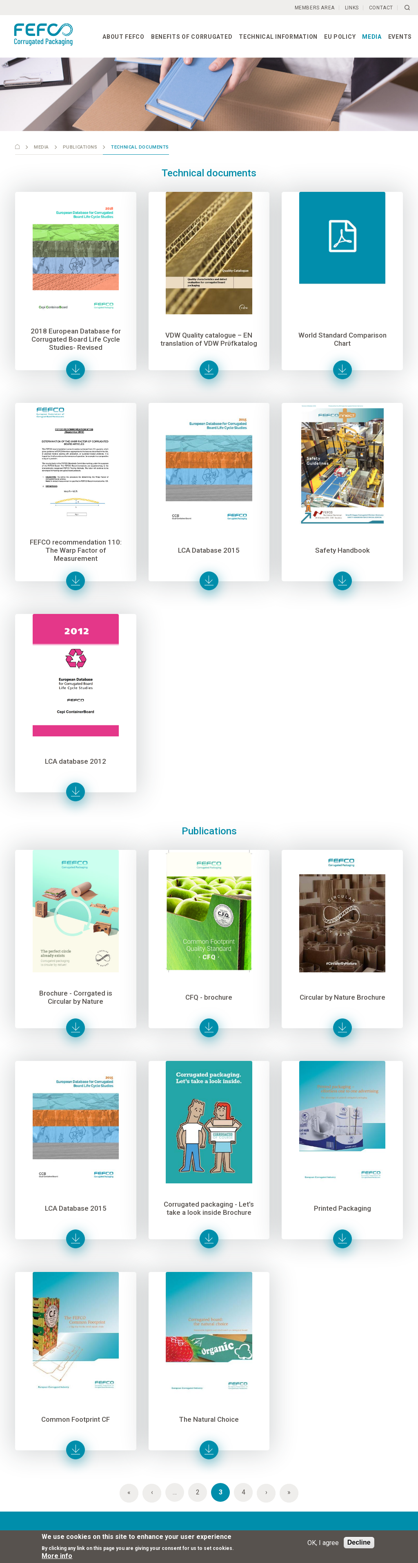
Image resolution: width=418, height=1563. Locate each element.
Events (400, 36)
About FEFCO (123, 36)
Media (372, 36)
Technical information (278, 36)
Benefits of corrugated (191, 36)
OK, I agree (323, 1543)
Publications (80, 147)
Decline (359, 1542)
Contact (381, 7)
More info (57, 1556)
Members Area (315, 7)
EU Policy (340, 36)
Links (352, 7)
